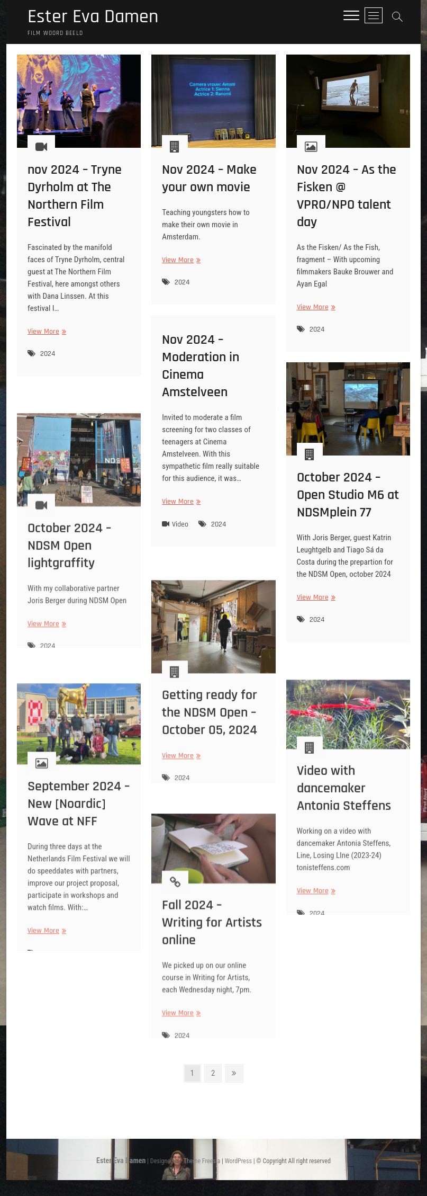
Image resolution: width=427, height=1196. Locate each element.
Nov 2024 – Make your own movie (209, 180)
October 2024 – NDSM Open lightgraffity (69, 584)
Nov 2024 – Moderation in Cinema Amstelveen (200, 368)
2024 (47, 356)
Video (180, 526)
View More (45, 334)
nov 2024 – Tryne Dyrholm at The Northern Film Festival (75, 198)
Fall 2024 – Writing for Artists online (212, 959)
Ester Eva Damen (93, 17)
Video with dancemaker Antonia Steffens (344, 827)
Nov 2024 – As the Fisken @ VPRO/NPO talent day (346, 198)
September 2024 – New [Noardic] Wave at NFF (79, 847)
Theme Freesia (202, 1161)
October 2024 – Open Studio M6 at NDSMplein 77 (348, 497)
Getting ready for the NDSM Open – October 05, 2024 (209, 745)
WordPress (238, 1161)
